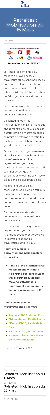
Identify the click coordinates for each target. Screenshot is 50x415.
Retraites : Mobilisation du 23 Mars (24, 388)
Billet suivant (10, 383)
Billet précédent (11, 370)
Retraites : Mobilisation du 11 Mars (24, 376)
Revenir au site (12, 399)
